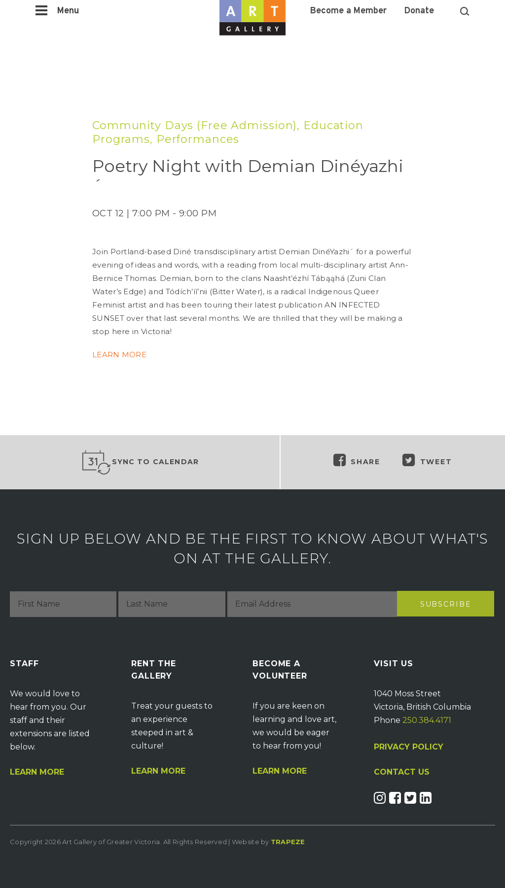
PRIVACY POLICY (408, 746)
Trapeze (288, 842)
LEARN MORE (119, 354)
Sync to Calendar (140, 462)
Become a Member (348, 11)
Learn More (37, 772)
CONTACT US (402, 772)
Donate (419, 11)
